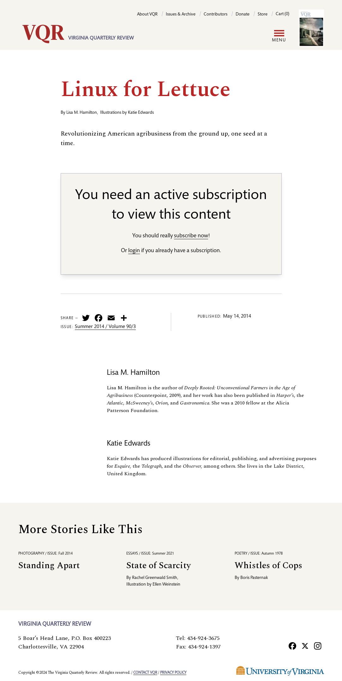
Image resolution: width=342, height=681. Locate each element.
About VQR (147, 14)
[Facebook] (292, 645)
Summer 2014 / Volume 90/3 (105, 327)
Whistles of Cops (268, 565)
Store (262, 14)
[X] (305, 645)
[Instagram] (317, 645)
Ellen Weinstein (166, 584)
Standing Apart (49, 565)
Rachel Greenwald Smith (154, 578)
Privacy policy (173, 673)
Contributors (215, 14)
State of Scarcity (158, 565)
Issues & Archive (180, 14)
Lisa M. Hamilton (81, 113)
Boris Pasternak (254, 578)
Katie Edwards (141, 113)
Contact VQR (145, 673)
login (134, 251)
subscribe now (191, 236)
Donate (242, 14)
